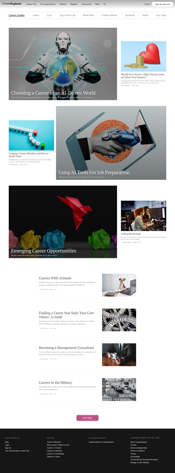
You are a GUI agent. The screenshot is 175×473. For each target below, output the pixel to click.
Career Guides (17, 15)
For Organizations (48, 4)
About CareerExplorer (139, 442)
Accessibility (135, 457)
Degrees (74, 4)
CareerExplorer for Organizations (101, 442)
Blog (7, 442)
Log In (147, 4)
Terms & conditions (138, 451)
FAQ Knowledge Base (139, 448)
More (97, 4)
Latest (35, 15)
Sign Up (8, 448)
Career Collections (54, 442)
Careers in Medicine (54, 451)
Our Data (161, 15)
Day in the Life (67, 15)
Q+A (49, 15)
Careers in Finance (54, 448)
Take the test (162, 4)
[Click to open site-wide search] (105, 4)
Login (7, 445)
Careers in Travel (53, 457)
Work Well (88, 15)
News (145, 15)
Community (86, 4)
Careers (63, 4)
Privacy (133, 454)
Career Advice (109, 15)
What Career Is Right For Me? (58, 445)
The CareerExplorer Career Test (17, 451)
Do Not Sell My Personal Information (144, 460)
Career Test (31, 4)
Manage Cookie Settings (140, 462)
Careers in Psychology (55, 454)
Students (130, 15)
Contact (133, 445)
